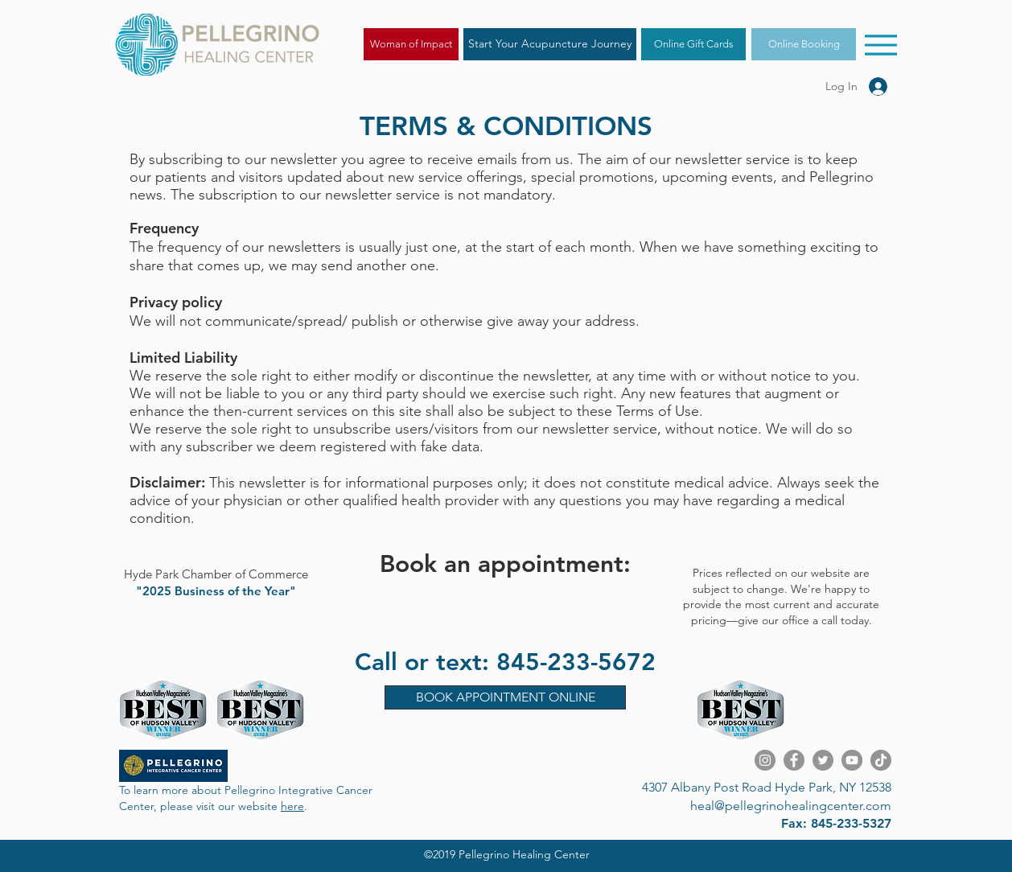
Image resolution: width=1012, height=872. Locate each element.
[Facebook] (794, 760)
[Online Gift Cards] (693, 44)
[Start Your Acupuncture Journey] (549, 44)
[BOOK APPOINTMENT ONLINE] (505, 697)
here (292, 806)
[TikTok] (880, 760)
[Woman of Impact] (411, 44)
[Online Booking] (803, 44)
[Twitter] (822, 760)
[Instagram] (765, 760)
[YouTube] (851, 760)
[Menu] (880, 44)
